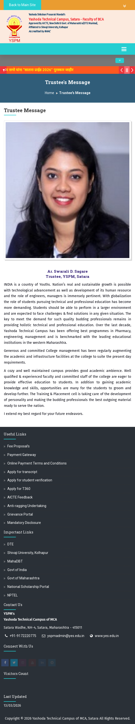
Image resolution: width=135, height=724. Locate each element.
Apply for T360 (18, 489)
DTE (10, 544)
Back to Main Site (22, 5)
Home (49, 93)
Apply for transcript (22, 472)
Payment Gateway (21, 455)
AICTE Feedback (20, 497)
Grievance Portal (20, 514)
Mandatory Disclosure (24, 523)
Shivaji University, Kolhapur (27, 553)
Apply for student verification (29, 480)
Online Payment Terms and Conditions (37, 463)
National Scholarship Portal (28, 587)
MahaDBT (15, 561)
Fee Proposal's (18, 446)
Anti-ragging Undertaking (26, 506)
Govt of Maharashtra (23, 578)
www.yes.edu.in (107, 636)
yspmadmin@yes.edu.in (65, 636)
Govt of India (17, 570)
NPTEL (12, 595)
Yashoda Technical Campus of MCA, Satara (65, 718)
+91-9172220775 (23, 636)
